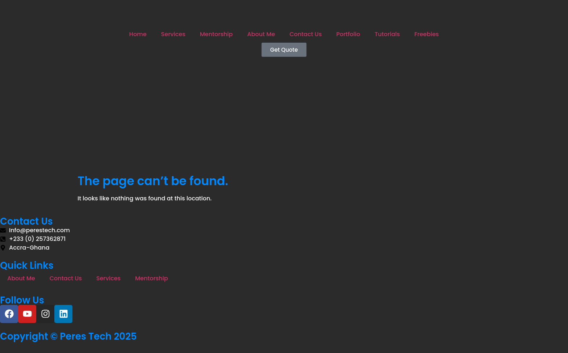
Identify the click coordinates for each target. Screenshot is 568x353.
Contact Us (305, 34)
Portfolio (348, 34)
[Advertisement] (284, 119)
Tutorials (387, 34)
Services (173, 34)
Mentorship (216, 34)
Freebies (426, 34)
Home (138, 34)
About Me (261, 34)
